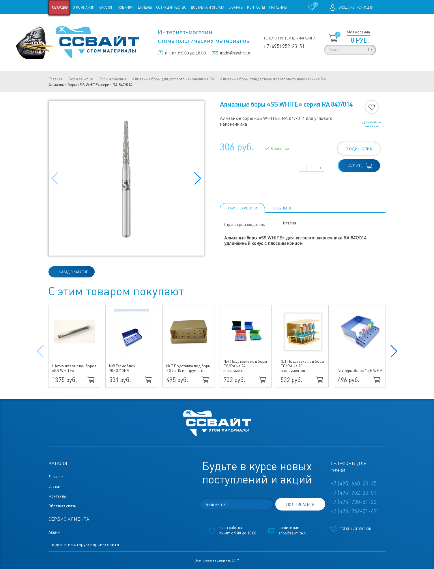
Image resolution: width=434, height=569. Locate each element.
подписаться (300, 504)
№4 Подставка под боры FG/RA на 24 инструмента (245, 366)
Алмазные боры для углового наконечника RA (173, 79)
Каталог (106, 7)
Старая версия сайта (66, 22)
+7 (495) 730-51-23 (353, 501)
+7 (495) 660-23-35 (353, 483)
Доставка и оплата (207, 7)
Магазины (278, 7)
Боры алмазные (112, 79)
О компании (83, 7)
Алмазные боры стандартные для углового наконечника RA (273, 79)
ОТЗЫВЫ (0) (281, 208)
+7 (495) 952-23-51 (283, 46)
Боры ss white (80, 79)
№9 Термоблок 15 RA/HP (360, 370)
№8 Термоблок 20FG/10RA (122, 368)
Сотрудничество (171, 7)
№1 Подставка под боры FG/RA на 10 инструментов (302, 366)
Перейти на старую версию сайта (83, 544)
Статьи (95, 22)
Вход (342, 7)
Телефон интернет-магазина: (289, 38)
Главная (55, 79)
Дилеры (145, 7)
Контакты (256, 7)
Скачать (236, 7)
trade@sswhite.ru (235, 53)
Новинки (125, 7)
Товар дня (59, 7)
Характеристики (242, 208)
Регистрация (361, 7)
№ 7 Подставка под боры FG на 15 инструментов (188, 368)
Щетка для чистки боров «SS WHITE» (74, 368)
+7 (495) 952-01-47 (353, 511)
